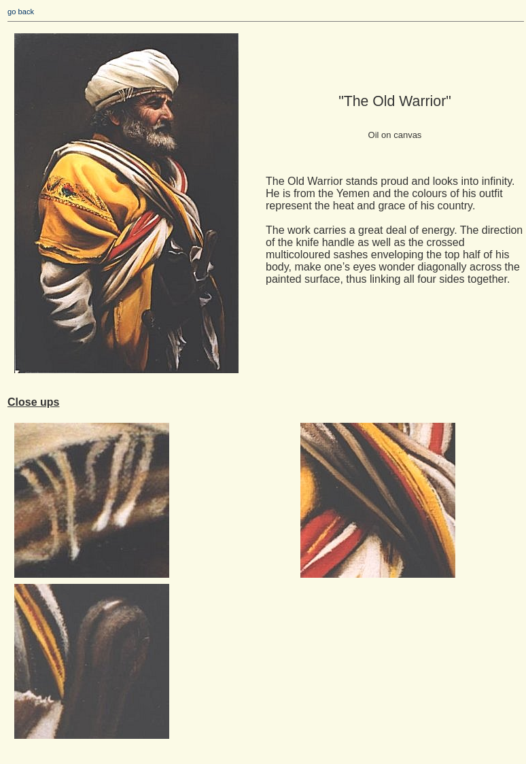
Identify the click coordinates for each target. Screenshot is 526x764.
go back (20, 11)
